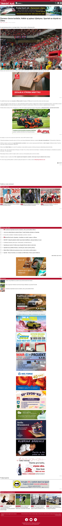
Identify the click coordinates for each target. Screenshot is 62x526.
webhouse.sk (36, 524)
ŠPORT (1, 22)
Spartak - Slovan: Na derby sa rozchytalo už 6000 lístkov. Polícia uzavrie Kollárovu (22, 252)
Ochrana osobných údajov (33, 513)
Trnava (2, 506)
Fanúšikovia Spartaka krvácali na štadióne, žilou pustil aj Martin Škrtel (10, 205)
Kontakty (51, 513)
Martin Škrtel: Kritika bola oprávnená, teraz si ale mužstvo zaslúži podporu (20, 250)
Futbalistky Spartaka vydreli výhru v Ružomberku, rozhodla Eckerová (17, 242)
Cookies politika (58, 514)
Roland (60, 0)
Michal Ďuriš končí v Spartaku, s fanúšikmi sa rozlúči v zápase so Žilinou (20, 237)
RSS (48, 513)
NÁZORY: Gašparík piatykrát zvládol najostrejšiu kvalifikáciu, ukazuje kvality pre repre (23, 240)
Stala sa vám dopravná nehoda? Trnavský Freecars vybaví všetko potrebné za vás (38, 507)
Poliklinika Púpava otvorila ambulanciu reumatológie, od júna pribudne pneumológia (7, 507)
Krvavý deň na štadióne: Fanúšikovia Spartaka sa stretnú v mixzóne (49, 205)
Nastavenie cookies (57, 513)
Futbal (4, 22)
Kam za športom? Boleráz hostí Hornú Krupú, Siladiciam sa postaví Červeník (21, 284)
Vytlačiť (59, 162)
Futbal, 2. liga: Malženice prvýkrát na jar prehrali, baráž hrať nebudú (19, 280)
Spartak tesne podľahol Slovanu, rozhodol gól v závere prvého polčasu (19, 247)
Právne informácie (24, 513)
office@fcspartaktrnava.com (39, 159)
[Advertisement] (10, 174)
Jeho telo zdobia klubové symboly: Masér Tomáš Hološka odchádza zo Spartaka (30, 205)
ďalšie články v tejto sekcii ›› (57, 255)
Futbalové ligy (18, 506)
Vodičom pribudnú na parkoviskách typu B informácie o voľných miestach (53, 507)
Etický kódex (41, 513)
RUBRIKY (19, 3)
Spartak (6, 22)
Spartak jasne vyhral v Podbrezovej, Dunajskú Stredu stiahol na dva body (20, 245)
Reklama (45, 513)
